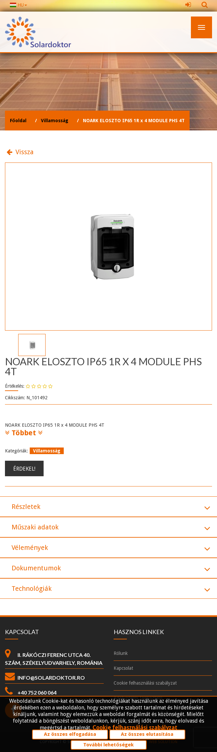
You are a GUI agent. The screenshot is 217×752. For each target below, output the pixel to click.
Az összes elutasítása (147, 734)
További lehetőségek (108, 745)
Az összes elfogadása (70, 734)
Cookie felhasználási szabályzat (134, 727)
